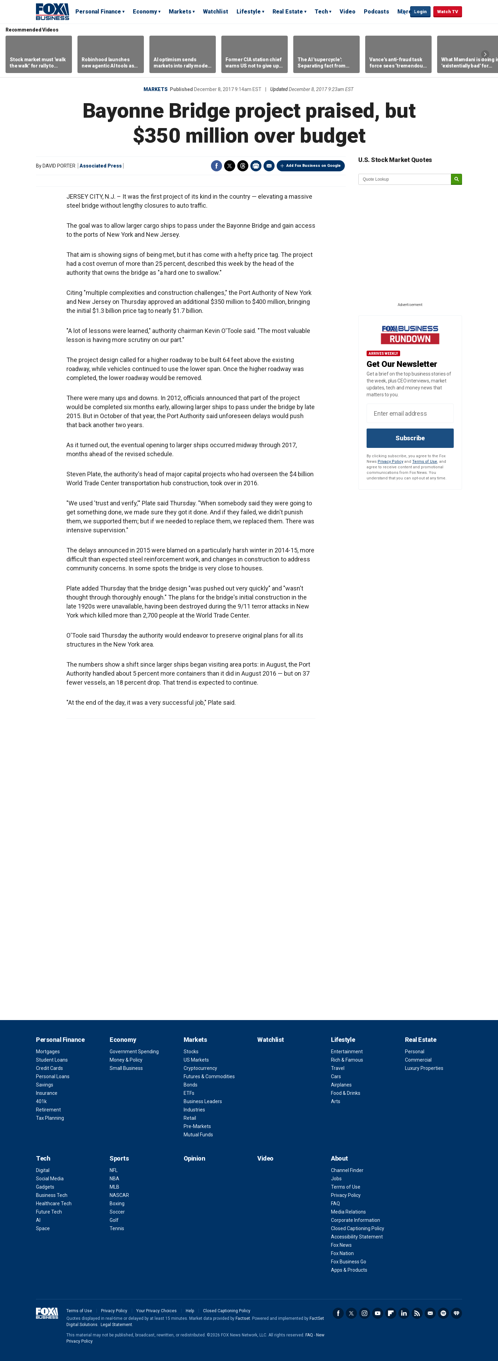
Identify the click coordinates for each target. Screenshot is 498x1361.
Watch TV (447, 11)
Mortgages (48, 1051)
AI (38, 1220)
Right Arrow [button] (485, 54)
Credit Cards (49, 1068)
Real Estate (288, 11)
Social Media (50, 1178)
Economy (145, 11)
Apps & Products (349, 1270)
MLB (114, 1187)
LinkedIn (403, 1313)
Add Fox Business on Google (313, 165)
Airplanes (341, 1085)
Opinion (194, 1158)
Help (190, 1310)
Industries (194, 1109)
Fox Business (52, 11)
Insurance (46, 1093)
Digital (42, 1170)
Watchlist (215, 11)
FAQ (335, 1203)
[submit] (456, 179)
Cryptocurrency (200, 1068)
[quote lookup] (405, 179)
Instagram (364, 1313)
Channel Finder (347, 1170)
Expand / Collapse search (403, 12)
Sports (119, 1158)
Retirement (48, 1109)
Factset (243, 1318)
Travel (337, 1068)
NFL (114, 1170)
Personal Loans (53, 1076)
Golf (114, 1220)
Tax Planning (50, 1118)
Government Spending (134, 1051)
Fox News (341, 1245)
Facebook (216, 165)
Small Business (126, 1068)
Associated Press (101, 166)
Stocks (191, 1051)
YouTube (377, 1313)
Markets (180, 11)
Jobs (336, 1178)
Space (43, 1228)
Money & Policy (126, 1060)
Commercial (418, 1060)
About (339, 1158)
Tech (321, 11)
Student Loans (52, 1060)
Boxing (117, 1203)
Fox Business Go (348, 1261)
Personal (414, 1051)
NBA (114, 1178)
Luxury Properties (424, 1068)
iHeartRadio (456, 1313)
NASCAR (119, 1195)
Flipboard (390, 1313)
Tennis (117, 1228)
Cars (336, 1076)
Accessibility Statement (357, 1237)
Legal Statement (116, 1324)
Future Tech (49, 1212)
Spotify (443, 1313)
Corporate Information (355, 1220)
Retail (190, 1118)
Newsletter (430, 1313)
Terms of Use (424, 461)
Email (269, 165)
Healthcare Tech (54, 1203)
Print (255, 165)
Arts (335, 1101)
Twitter (229, 165)
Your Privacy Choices (156, 1310)
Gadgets (45, 1187)
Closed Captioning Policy (357, 1228)
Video (348, 11)
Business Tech (51, 1195)
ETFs (189, 1093)
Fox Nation (342, 1253)
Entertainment (347, 1051)
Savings (44, 1085)
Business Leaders (203, 1101)
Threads (242, 165)
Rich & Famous (347, 1060)
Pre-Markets (197, 1126)
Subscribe (410, 438)
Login (420, 11)
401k (41, 1101)
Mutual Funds (198, 1134)
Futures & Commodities (209, 1076)
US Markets (196, 1060)
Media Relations (348, 1212)
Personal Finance (98, 11)
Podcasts (376, 11)
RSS (417, 1313)
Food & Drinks (345, 1093)
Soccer (117, 1212)
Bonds (190, 1085)
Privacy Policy (390, 461)
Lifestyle (249, 11)
